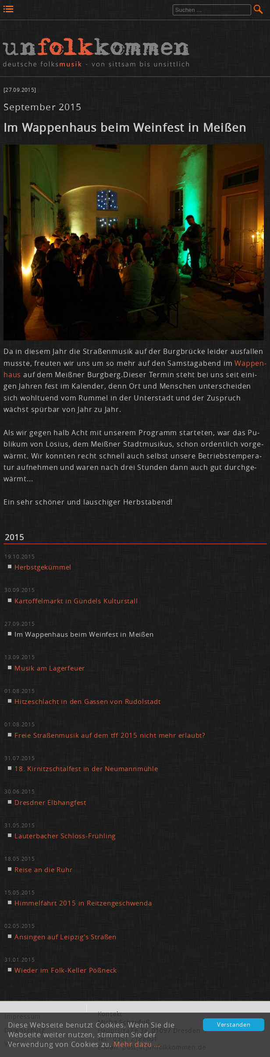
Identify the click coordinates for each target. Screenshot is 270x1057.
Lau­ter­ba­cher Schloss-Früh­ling (65, 835)
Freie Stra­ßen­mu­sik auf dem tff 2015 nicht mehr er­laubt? (109, 735)
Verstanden (234, 1024)
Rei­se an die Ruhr (43, 869)
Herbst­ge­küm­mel (42, 567)
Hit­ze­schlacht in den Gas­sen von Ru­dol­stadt (87, 701)
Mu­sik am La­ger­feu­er (49, 668)
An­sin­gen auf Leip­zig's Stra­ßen (65, 936)
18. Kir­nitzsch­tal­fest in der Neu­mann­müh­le (86, 768)
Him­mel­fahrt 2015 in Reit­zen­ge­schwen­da (83, 902)
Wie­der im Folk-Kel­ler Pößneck (65, 970)
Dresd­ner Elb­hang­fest (50, 802)
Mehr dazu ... (137, 1044)
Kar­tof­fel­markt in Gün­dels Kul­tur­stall (76, 600)
